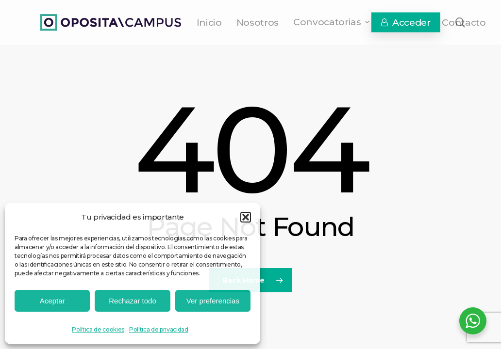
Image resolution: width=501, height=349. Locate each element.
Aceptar (52, 301)
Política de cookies (98, 329)
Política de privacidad (158, 329)
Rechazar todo (132, 301)
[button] (245, 217)
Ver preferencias (212, 301)
